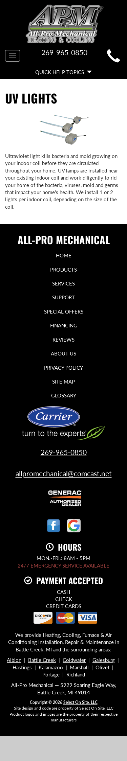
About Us (63, 353)
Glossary (63, 395)
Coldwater (74, 660)
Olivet (102, 667)
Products (63, 270)
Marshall (79, 667)
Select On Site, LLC (80, 702)
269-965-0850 (64, 452)
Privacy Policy (63, 368)
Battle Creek (42, 660)
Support (63, 297)
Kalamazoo (51, 667)
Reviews (63, 340)
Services (63, 283)
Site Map (63, 381)
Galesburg (103, 660)
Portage (51, 674)
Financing (63, 325)
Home (63, 255)
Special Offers (63, 311)
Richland (75, 674)
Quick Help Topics (63, 72)
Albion (14, 660)
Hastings (22, 667)
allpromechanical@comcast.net (64, 473)
